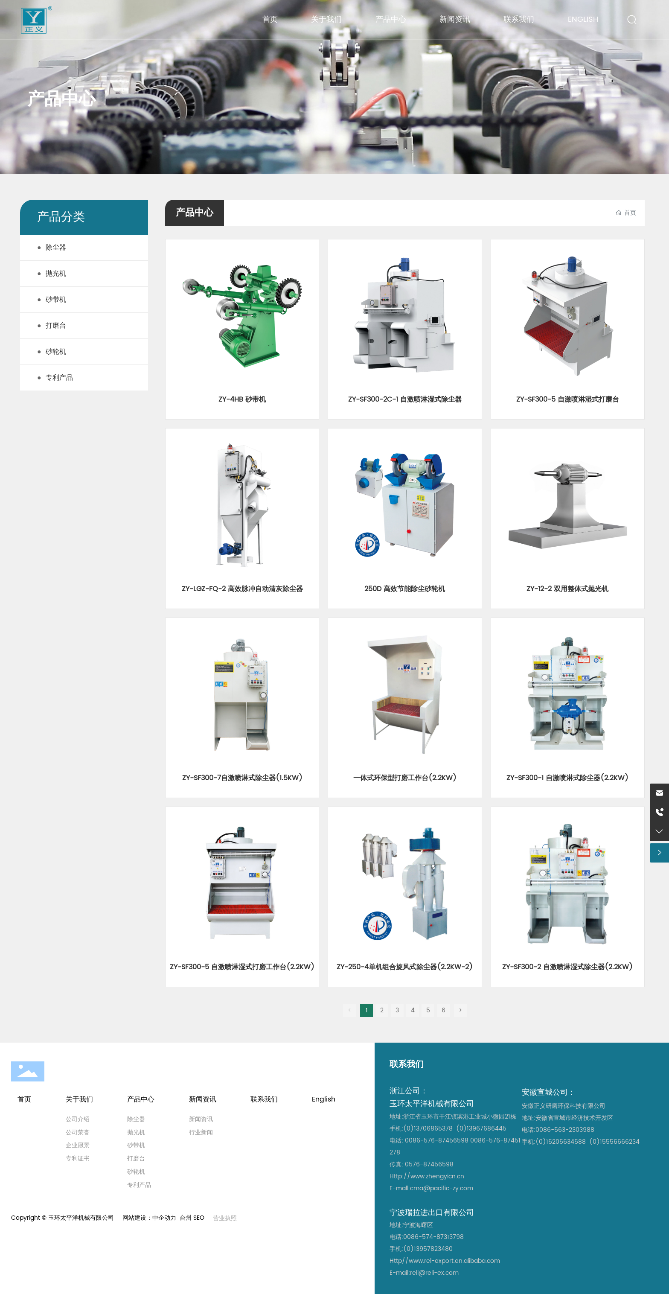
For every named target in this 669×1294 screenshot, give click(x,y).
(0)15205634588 (560, 1142)
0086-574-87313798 (433, 1237)
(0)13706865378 (428, 1129)
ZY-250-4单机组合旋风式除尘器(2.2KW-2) (405, 967)
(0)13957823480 (428, 1249)
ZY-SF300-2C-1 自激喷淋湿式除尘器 (405, 399)
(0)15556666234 (614, 1142)
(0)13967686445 (481, 1129)
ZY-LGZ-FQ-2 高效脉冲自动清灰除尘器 (242, 589)
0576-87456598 (429, 1164)
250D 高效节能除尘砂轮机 (404, 589)
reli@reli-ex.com (434, 1273)
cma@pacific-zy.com (441, 1188)
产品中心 (61, 99)
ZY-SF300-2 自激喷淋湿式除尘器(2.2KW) (567, 967)
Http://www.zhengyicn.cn (427, 1176)
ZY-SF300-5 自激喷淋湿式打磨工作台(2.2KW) (242, 967)
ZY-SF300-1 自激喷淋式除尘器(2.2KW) (567, 778)
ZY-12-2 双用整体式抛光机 (567, 589)
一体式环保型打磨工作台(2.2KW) (405, 778)
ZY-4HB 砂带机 (242, 399)
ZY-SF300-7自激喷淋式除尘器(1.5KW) (242, 778)
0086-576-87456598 (436, 1140)
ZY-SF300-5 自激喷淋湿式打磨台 (567, 399)
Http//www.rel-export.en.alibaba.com (445, 1261)
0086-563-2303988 (564, 1130)
